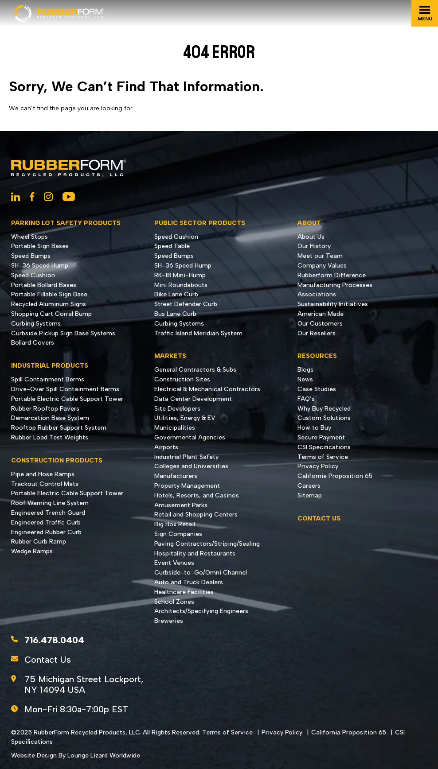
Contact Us (47, 659)
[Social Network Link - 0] (15, 197)
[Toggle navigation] (424, 13)
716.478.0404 (54, 640)
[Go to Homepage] (59, 13)
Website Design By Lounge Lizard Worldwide (75, 755)
